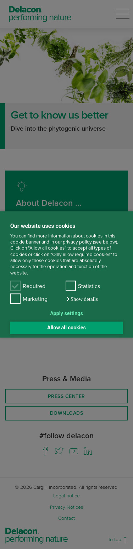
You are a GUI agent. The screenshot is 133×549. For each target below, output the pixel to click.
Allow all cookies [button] (66, 328)
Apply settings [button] (66, 313)
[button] (82, 299)
